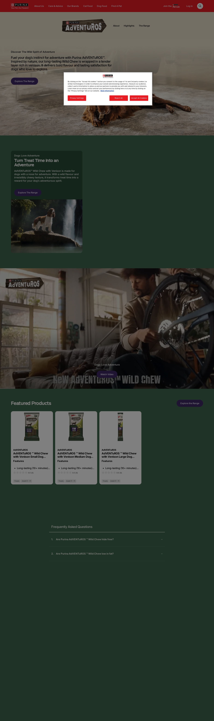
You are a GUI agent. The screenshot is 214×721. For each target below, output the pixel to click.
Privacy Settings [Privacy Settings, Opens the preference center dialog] (77, 98)
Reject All (119, 98)
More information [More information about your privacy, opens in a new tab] (107, 91)
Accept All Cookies (139, 98)
